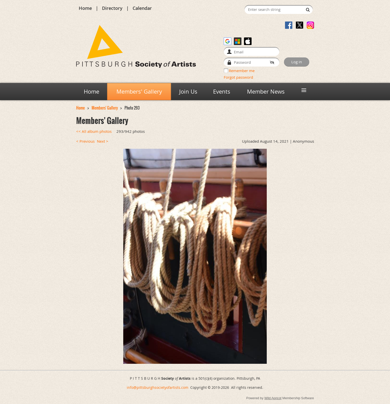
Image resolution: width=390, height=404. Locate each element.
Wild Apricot (272, 398)
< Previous (85, 141)
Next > (102, 141)
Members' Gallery (105, 108)
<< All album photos (94, 131)
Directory (112, 8)
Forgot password (238, 77)
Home (85, 8)
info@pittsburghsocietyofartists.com (157, 387)
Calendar (142, 8)
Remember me (242, 70)
